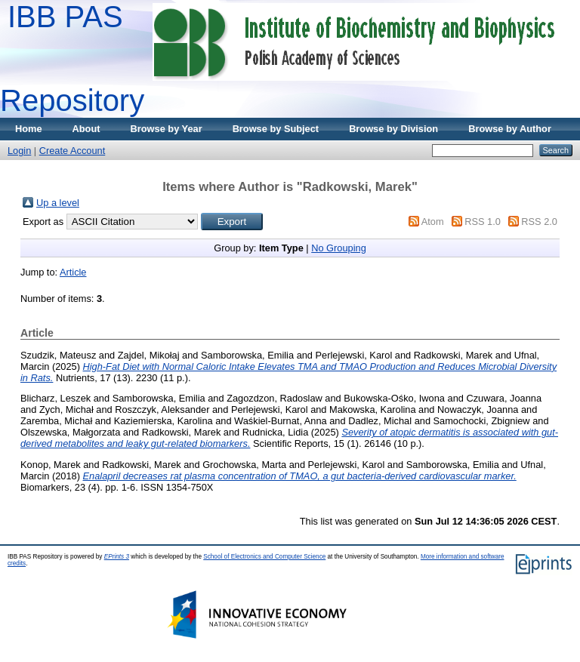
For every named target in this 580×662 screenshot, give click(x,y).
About (86, 128)
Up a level (57, 202)
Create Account (72, 150)
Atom (432, 221)
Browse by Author (509, 128)
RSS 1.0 (482, 221)
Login (19, 150)
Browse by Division (393, 128)
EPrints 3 (116, 556)
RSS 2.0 (539, 221)
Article (73, 272)
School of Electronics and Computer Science (264, 556)
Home (28, 128)
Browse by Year (166, 128)
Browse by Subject (276, 128)
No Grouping (338, 248)
